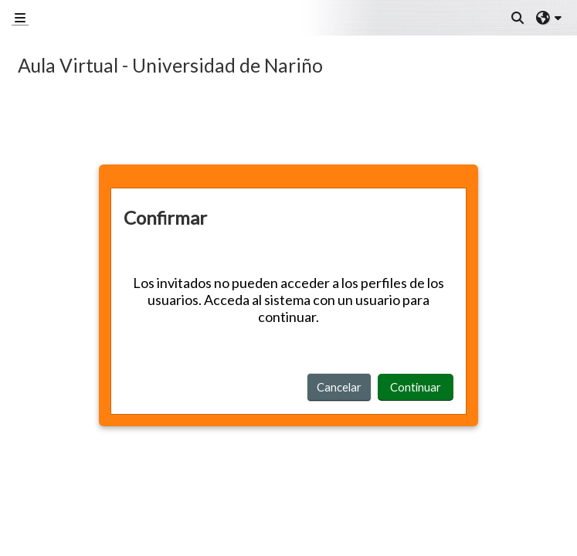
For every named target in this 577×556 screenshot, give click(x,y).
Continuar (415, 387)
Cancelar (339, 387)
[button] (518, 17)
